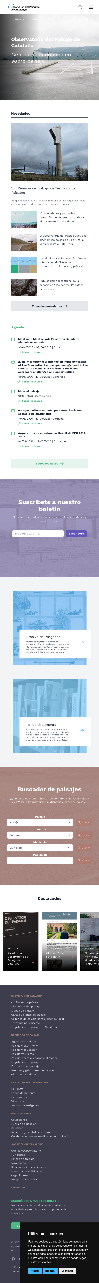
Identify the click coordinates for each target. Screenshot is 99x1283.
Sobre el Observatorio (27, 1144)
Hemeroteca (19, 1097)
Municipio (40, 842)
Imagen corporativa (24, 1179)
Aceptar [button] (35, 1270)
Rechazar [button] (50, 1270)
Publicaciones (21, 1113)
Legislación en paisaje (25, 1062)
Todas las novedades (49, 306)
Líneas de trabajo (22, 1158)
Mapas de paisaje (22, 1010)
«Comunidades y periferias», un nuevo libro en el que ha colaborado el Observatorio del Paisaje (63, 217)
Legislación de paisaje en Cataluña (34, 1027)
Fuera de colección (23, 1123)
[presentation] (50, 551)
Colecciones (19, 1119)
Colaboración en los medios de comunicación (41, 1136)
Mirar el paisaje (28, 391)
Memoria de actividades (27, 1171)
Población (40, 854)
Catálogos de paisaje (24, 1002)
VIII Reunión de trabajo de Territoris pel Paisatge (43, 190)
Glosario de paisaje (23, 1074)
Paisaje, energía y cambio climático (34, 1058)
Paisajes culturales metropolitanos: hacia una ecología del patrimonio (50, 412)
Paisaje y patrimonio (24, 1045)
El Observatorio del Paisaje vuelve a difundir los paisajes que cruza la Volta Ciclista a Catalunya (62, 240)
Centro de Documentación (29, 1082)
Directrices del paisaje (25, 1006)
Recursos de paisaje (25, 1035)
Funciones (18, 1154)
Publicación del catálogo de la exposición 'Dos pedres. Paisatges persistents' (61, 285)
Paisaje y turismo (22, 1053)
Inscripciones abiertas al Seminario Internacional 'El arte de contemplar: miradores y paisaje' (62, 262)
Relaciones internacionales (28, 1167)
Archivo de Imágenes (25, 1105)
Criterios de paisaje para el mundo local (37, 1018)
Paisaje (40, 816)
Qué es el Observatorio (26, 1150)
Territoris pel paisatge (25, 1023)
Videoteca (17, 1101)
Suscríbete (76, 533)
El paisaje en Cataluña (26, 996)
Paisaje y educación (24, 1049)
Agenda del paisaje (23, 1041)
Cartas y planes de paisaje (28, 1014)
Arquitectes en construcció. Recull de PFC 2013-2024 (52, 434)
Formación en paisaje (25, 1066)
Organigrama (19, 1175)
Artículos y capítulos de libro (30, 1132)
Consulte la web (32, 352)
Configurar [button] (67, 1270)
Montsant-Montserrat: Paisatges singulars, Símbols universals (48, 340)
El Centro (17, 1088)
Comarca (40, 829)
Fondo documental (23, 1093)
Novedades (18, 1163)
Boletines (17, 1128)
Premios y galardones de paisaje (32, 1070)
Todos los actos (50, 463)
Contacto (18, 1187)
